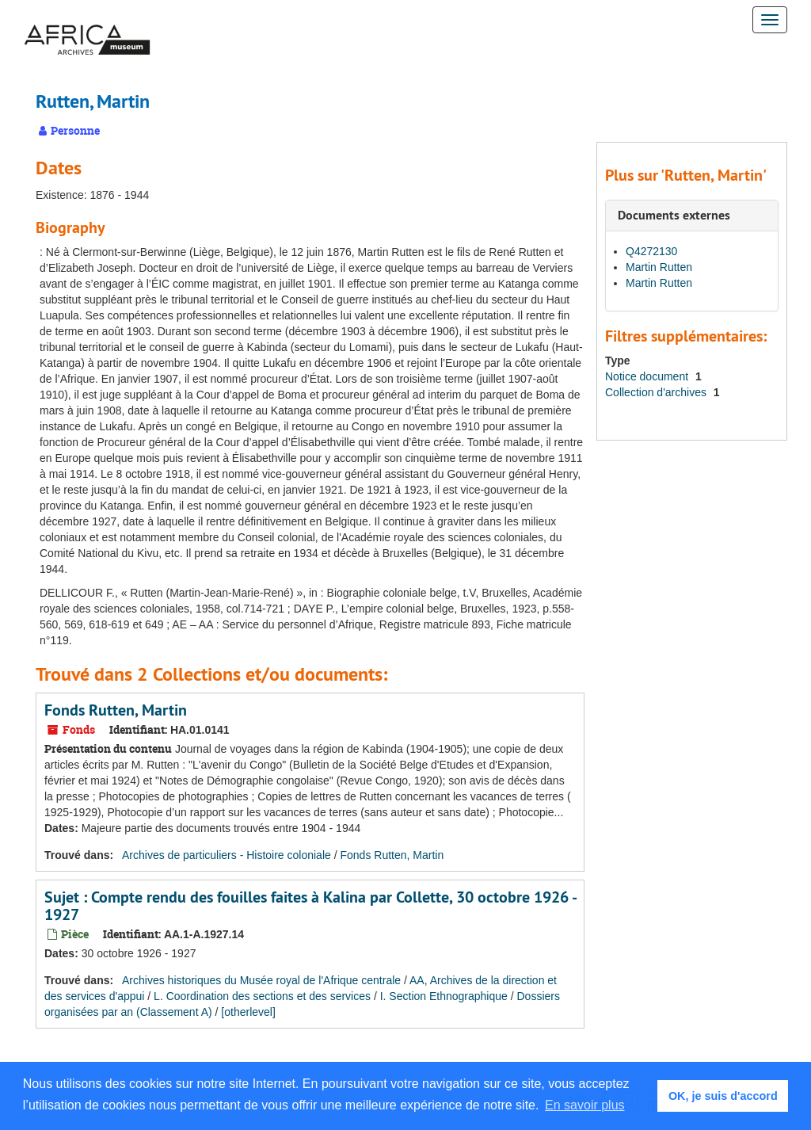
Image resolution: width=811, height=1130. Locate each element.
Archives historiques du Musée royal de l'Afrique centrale (261, 980)
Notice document (648, 376)
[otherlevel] (248, 1012)
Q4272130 (651, 251)
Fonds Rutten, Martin (115, 710)
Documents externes (674, 215)
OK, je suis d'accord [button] (723, 1096)
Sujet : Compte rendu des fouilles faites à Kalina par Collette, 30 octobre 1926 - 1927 (310, 906)
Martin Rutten (659, 267)
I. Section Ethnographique (444, 996)
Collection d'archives (657, 392)
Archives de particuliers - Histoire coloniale (226, 855)
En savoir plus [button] (585, 1105)
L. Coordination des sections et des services (262, 996)
